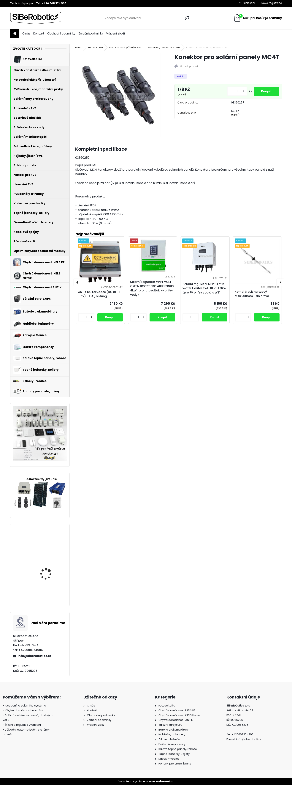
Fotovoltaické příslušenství (125, 47)
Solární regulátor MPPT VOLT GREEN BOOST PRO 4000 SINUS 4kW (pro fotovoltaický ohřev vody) (49, 549)
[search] (187, 18)
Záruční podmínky (90, 33)
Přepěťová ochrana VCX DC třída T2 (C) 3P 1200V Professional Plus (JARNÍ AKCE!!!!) (50, 585)
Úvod (78, 47)
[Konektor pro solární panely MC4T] (119, 95)
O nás (26, 33)
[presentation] (77, 282)
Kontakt (38, 33)
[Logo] (35, 18)
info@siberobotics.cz (34, 656)
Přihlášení (249, 3)
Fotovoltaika (95, 47)
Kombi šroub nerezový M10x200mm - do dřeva (252, 294)
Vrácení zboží (115, 33)
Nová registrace (271, 3)
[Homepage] (14, 33)
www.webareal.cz (161, 781)
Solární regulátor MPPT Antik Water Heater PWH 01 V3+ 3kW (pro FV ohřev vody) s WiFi (204, 288)
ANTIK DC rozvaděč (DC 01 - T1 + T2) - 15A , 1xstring (99, 294)
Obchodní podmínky (61, 33)
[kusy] (236, 91)
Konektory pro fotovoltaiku (164, 47)
